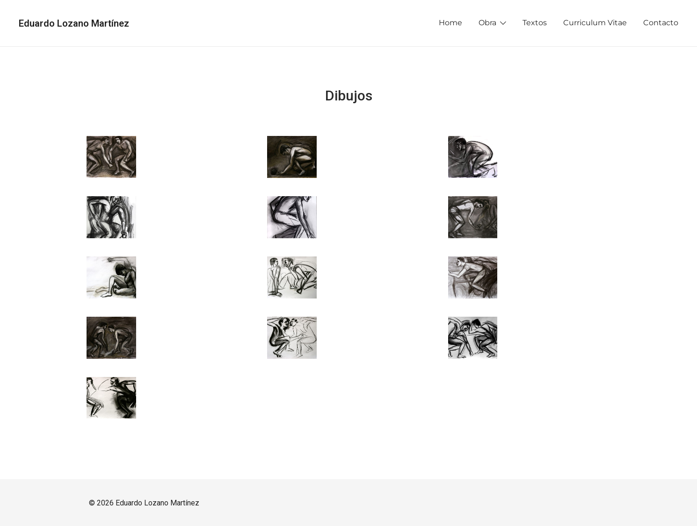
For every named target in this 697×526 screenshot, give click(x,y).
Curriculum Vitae (595, 22)
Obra (487, 22)
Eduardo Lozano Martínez (74, 23)
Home (450, 22)
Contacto (660, 22)
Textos (535, 22)
